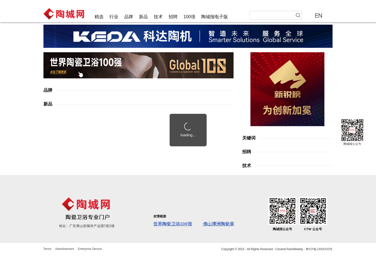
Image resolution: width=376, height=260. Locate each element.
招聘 (173, 16)
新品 (143, 16)
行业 (113, 16)
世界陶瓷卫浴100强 (172, 224)
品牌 (128, 16)
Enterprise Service (90, 249)
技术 (158, 16)
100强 (189, 16)
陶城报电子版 (214, 16)
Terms (47, 249)
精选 (99, 16)
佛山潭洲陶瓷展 (218, 224)
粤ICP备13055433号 (319, 249)
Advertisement (64, 249)
